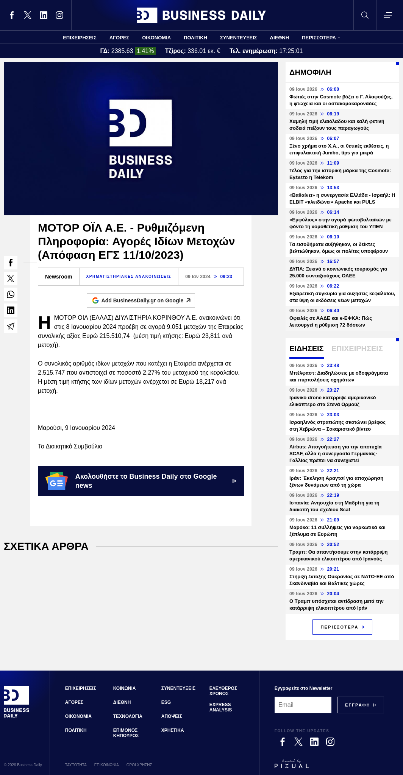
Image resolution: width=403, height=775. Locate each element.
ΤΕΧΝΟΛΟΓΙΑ (127, 716)
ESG (166, 702)
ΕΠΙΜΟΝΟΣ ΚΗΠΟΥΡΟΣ (126, 733)
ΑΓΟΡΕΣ (119, 37)
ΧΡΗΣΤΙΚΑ (172, 730)
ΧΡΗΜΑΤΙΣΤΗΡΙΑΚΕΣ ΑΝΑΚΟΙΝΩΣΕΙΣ (129, 276)
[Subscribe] (357, 705)
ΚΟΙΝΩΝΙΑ (124, 688)
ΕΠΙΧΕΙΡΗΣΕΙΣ (80, 37)
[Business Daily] (17, 717)
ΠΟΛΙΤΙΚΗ (195, 37)
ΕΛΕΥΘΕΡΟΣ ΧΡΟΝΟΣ (223, 691)
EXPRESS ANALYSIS (220, 707)
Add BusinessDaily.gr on (148, 300)
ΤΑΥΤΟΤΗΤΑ (76, 765)
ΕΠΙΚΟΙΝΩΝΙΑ (106, 765)
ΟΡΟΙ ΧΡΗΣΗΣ (139, 765)
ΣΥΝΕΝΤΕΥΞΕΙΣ (238, 37)
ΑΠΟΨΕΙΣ (171, 716)
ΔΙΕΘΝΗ (279, 37)
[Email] (303, 705)
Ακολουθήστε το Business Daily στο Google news (140, 481)
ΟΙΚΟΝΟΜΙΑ (156, 37)
